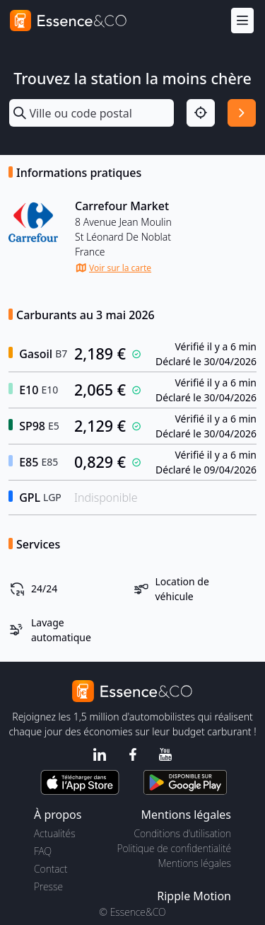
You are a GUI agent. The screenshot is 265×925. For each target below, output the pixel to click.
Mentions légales (194, 863)
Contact (50, 868)
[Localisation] (201, 113)
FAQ (43, 851)
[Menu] (242, 21)
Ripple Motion (194, 896)
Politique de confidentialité (174, 848)
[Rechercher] (242, 113)
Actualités (55, 833)
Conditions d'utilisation (182, 833)
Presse (48, 886)
